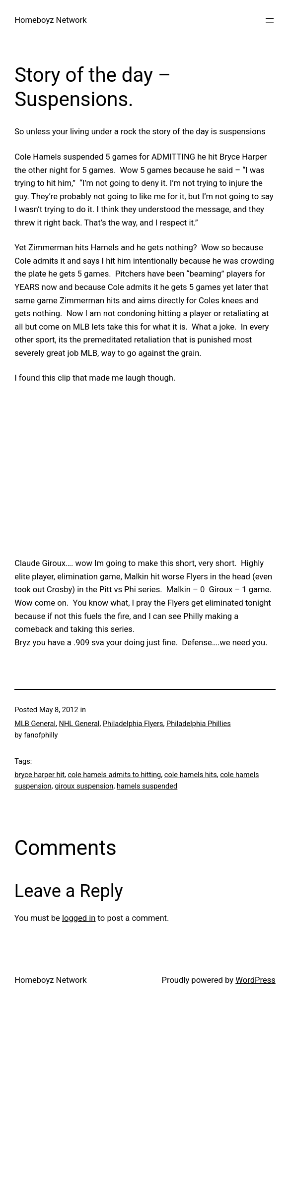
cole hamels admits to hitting (114, 774)
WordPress (255, 980)
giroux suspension (84, 786)
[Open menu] (270, 20)
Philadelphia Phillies (198, 723)
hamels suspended (147, 786)
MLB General (35, 723)
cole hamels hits (190, 774)
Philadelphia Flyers (133, 723)
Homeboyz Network (50, 20)
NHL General (79, 723)
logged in (79, 918)
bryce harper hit (39, 774)
